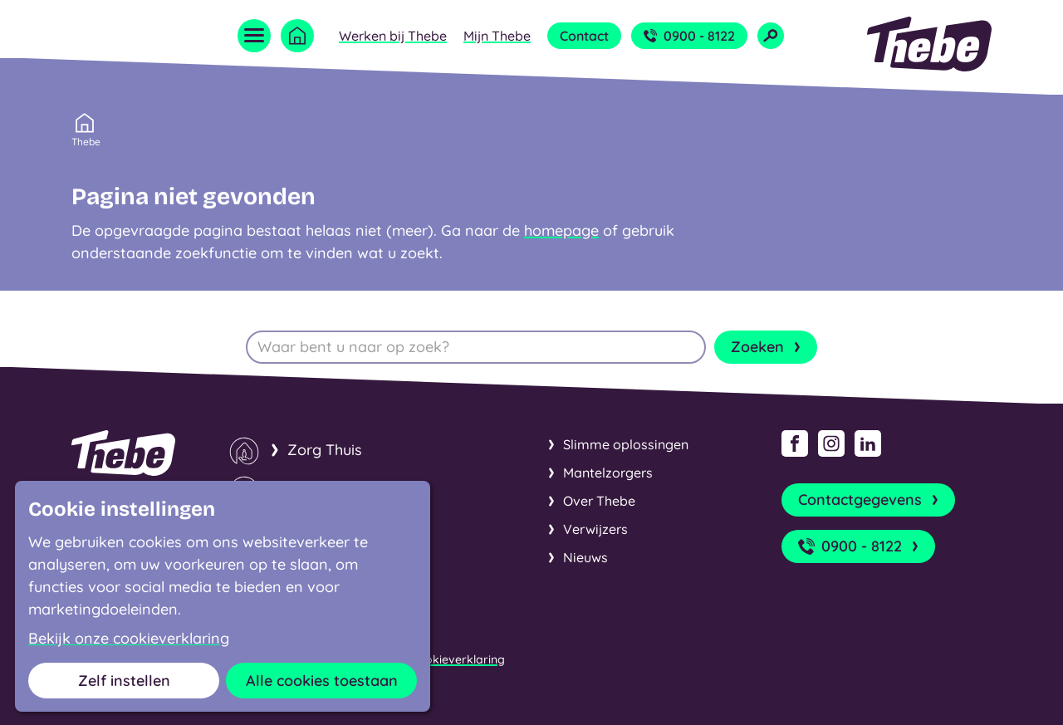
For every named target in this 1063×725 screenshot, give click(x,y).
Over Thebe (599, 500)
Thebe (85, 140)
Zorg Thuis (324, 449)
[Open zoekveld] (770, 35)
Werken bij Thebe (393, 35)
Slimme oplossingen (625, 444)
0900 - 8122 (689, 36)
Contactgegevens (870, 500)
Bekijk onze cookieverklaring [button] (128, 638)
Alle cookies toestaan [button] (322, 680)
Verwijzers (595, 529)
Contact (584, 35)
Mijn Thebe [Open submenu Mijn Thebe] (497, 35)
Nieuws (585, 557)
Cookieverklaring (457, 659)
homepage (561, 230)
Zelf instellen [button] (124, 680)
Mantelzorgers (608, 472)
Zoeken (767, 347)
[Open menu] (254, 35)
